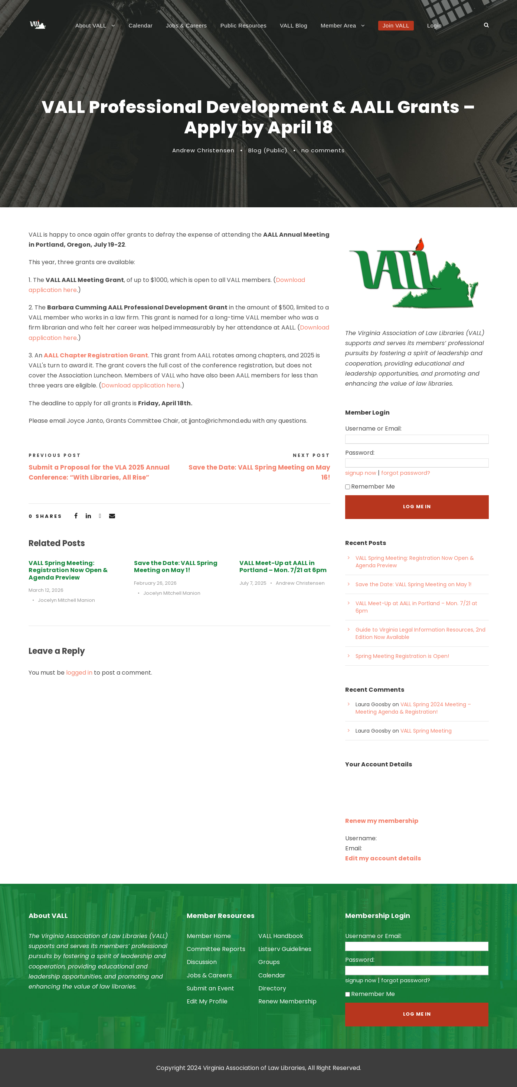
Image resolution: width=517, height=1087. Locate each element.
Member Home (209, 936)
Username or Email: (373, 428)
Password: (359, 452)
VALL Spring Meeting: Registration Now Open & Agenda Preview (68, 570)
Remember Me (370, 486)
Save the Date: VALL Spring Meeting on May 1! (175, 566)
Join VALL (396, 25)
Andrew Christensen (203, 150)
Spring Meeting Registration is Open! (402, 656)
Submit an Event (210, 988)
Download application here (140, 385)
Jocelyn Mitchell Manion (66, 600)
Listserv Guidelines (284, 949)
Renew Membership (287, 1001)
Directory (272, 988)
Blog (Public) (268, 150)
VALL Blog (293, 25)
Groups (269, 962)
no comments (323, 150)
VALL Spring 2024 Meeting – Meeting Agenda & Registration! (413, 708)
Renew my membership (381, 821)
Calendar (140, 25)
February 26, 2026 (155, 583)
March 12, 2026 (46, 590)
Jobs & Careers (186, 25)
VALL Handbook (280, 936)
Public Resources (243, 25)
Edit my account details (383, 858)
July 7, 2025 (252, 583)
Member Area (338, 25)
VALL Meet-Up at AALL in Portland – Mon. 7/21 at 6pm (283, 566)
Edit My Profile (207, 1001)
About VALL (91, 25)
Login (434, 25)
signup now (360, 473)
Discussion (202, 962)
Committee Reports (216, 949)
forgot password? (405, 473)
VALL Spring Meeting (426, 730)
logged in (79, 672)
